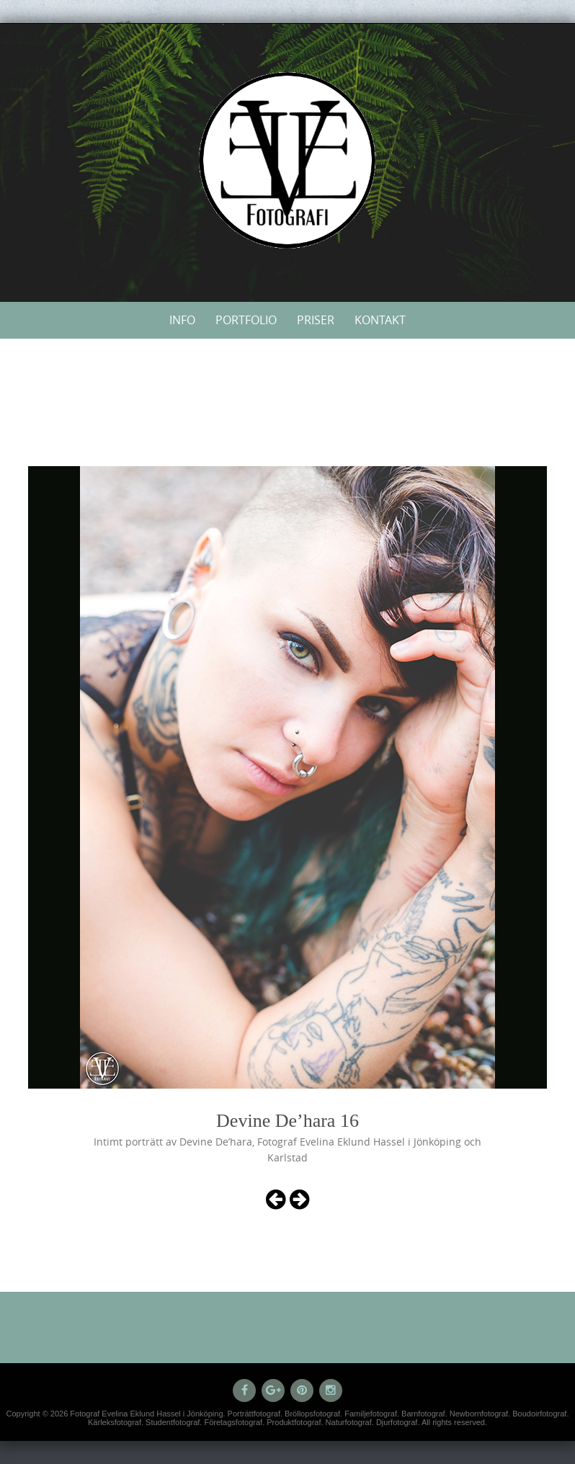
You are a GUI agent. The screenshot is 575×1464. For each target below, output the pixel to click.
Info (182, 320)
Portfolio (246, 320)
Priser (315, 320)
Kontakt (380, 320)
